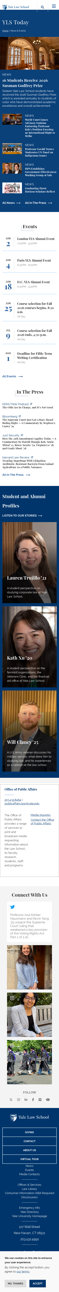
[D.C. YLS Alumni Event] (29, 287)
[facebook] (33, 1100)
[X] (11, 1100)
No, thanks (15, 1283)
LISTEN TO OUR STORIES (19, 515)
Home (5, 31)
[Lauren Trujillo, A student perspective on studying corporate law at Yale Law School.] (29, 562)
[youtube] (48, 1100)
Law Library (29, 1188)
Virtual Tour (29, 1159)
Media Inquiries (41, 815)
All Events (9, 376)
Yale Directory (29, 1212)
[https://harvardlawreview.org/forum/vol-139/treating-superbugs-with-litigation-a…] (29, 463)
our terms (23, 1271)
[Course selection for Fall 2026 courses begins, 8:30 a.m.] (29, 311)
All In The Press (35, 202)
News (29, 1165)
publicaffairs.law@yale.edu (22, 803)
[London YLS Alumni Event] (29, 244)
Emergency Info (29, 1207)
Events (29, 1170)
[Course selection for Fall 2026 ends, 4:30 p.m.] (29, 336)
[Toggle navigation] (54, 6)
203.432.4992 (29, 1239)
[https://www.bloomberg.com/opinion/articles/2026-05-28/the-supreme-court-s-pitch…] (29, 422)
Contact (30, 1141)
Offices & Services (29, 1184)
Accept (38, 1283)
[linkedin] (26, 1100)
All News (8, 202)
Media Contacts (29, 1174)
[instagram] (18, 1100)
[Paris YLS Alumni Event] (29, 265)
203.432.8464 (13, 799)
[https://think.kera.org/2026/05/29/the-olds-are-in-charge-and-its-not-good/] (29, 406)
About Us (29, 1150)
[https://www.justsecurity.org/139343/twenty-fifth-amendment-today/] (29, 442)
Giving (29, 1132)
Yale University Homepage (29, 1216)
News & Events (18, 31)
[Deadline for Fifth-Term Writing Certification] (29, 359)
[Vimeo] (40, 1100)
